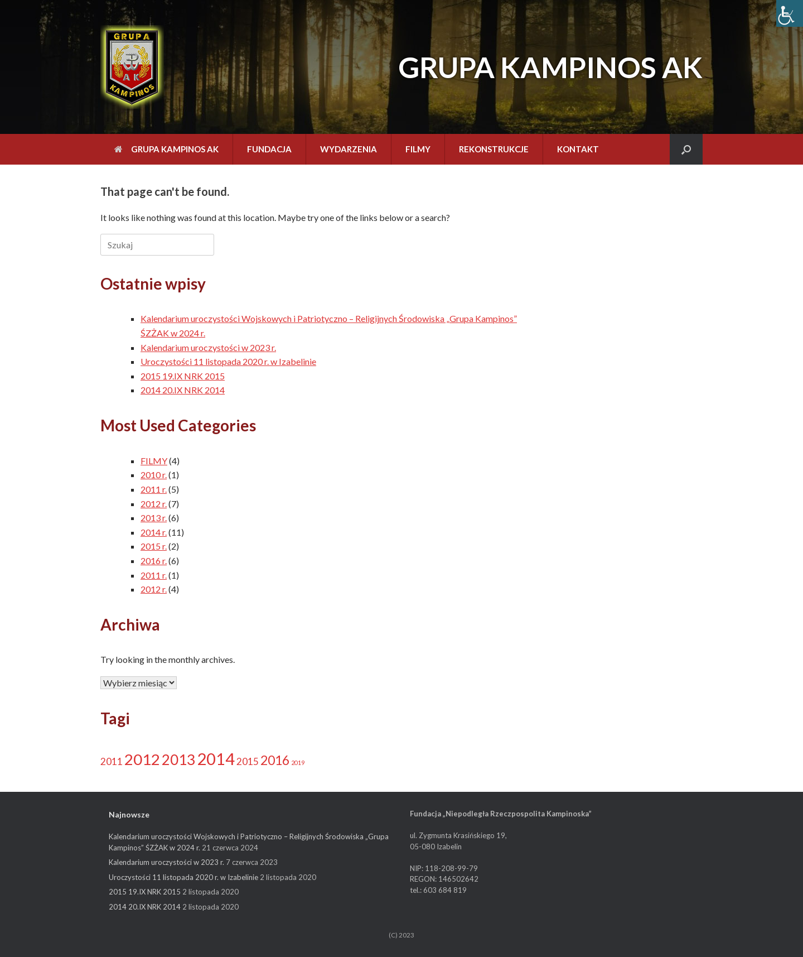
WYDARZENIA (348, 149)
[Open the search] (686, 149)
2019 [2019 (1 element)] (297, 762)
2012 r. (154, 503)
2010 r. (154, 474)
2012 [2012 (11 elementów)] (142, 759)
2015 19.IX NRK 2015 (183, 376)
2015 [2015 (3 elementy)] (247, 761)
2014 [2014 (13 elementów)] (216, 758)
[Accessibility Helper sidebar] (789, 13)
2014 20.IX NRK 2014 (183, 389)
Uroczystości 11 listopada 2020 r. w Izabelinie (228, 361)
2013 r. (154, 517)
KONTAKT (578, 149)
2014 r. (154, 532)
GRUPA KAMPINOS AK (166, 149)
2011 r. (154, 489)
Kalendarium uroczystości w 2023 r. (208, 347)
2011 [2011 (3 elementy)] (111, 761)
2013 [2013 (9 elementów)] (178, 759)
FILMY (417, 149)
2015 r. (154, 546)
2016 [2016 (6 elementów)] (274, 760)
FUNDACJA (269, 149)
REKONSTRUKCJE (494, 149)
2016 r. (154, 560)
